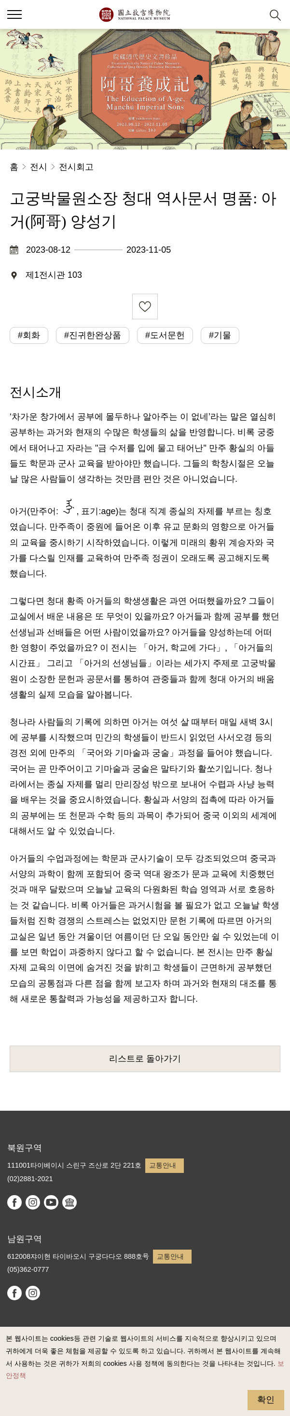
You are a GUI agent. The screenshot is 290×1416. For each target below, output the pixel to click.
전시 (38, 167)
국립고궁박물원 (134, 14)
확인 (266, 1399)
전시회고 (76, 167)
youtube (51, 1202)
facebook (14, 1202)
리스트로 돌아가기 (145, 1058)
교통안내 (162, 1165)
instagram (33, 1202)
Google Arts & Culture (69, 1202)
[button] (251, 14)
